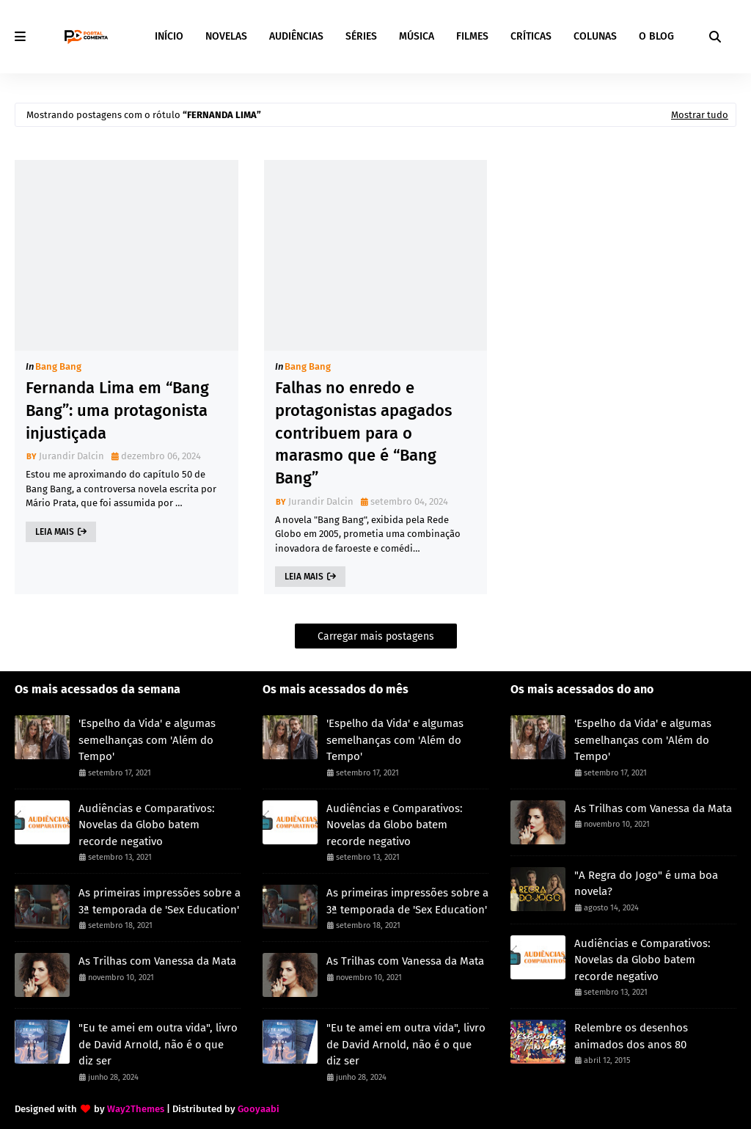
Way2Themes (135, 1108)
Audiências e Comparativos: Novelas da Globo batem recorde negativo (146, 825)
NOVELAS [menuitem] (226, 36)
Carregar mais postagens (376, 636)
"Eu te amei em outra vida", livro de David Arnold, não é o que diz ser (158, 1044)
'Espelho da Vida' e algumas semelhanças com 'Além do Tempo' (147, 740)
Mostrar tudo (699, 114)
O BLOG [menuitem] (656, 36)
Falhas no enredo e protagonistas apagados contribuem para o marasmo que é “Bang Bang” (363, 433)
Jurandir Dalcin (71, 455)
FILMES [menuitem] (472, 36)
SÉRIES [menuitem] (361, 36)
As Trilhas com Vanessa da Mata (157, 961)
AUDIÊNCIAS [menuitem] (296, 36)
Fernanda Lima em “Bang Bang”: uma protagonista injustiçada (117, 410)
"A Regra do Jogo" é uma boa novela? (646, 884)
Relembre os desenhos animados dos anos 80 (631, 1036)
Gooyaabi (258, 1108)
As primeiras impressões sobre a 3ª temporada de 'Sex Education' (159, 901)
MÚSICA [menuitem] (416, 36)
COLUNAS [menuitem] (595, 36)
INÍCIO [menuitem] (169, 36)
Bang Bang (58, 366)
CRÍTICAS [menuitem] (531, 36)
